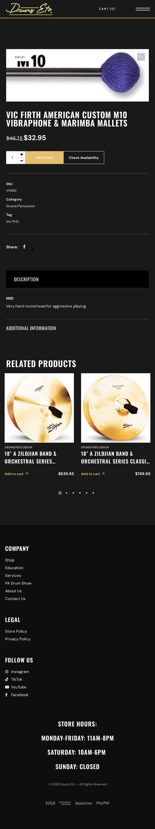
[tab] (77, 279)
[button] (141, 57)
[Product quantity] (15, 157)
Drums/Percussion (20, 206)
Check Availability (84, 158)
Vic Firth (12, 221)
